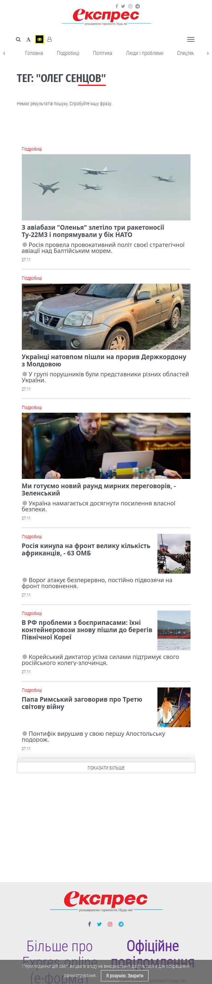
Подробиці (68, 53)
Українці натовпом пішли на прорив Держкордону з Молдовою (104, 360)
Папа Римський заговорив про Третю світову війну (82, 703)
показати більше (106, 766)
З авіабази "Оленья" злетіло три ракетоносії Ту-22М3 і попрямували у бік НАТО (93, 231)
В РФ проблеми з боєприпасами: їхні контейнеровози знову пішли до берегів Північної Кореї (87, 629)
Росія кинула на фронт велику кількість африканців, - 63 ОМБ (86, 549)
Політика (102, 53)
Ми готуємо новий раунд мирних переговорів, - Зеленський (99, 489)
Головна (34, 53)
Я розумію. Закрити (124, 975)
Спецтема (187, 53)
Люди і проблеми (144, 53)
